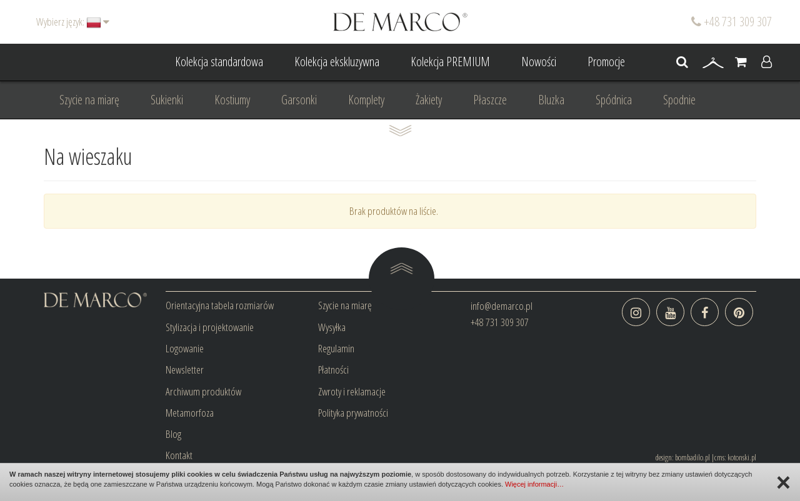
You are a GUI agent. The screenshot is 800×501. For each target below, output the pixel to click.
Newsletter (185, 369)
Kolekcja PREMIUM (450, 61)
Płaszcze (490, 99)
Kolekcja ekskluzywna (336, 61)
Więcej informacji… (534, 484)
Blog (173, 434)
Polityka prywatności (353, 412)
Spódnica (614, 99)
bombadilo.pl (692, 457)
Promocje (606, 61)
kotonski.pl (742, 457)
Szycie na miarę (89, 99)
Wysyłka (332, 327)
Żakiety (429, 99)
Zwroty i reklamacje (352, 391)
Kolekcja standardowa (219, 61)
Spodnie (679, 99)
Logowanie (185, 348)
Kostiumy (232, 99)
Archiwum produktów (203, 391)
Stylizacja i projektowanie (210, 327)
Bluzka (551, 99)
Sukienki (167, 99)
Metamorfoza (190, 412)
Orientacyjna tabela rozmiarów (220, 305)
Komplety (366, 99)
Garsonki (299, 99)
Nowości (538, 61)
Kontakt (179, 455)
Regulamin (336, 348)
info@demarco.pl (501, 306)
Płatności (333, 369)
